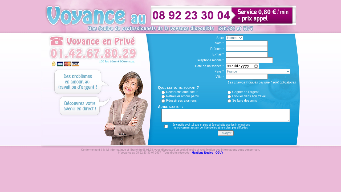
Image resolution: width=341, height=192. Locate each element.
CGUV (219, 152)
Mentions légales (202, 152)
